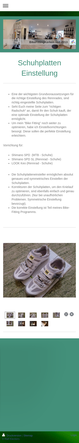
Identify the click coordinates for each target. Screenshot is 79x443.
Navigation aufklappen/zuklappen (39, 5)
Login (74, 435)
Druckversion (12, 435)
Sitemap (28, 435)
